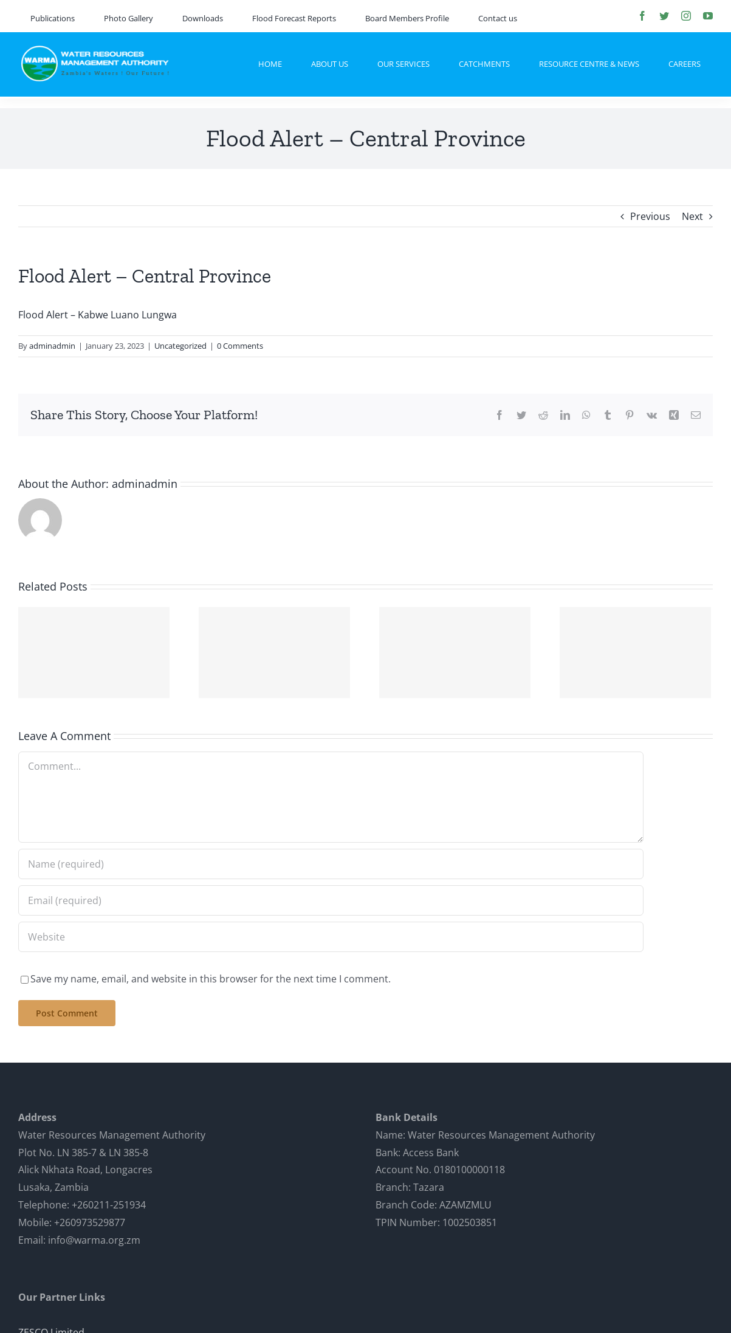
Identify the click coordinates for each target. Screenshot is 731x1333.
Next (692, 216)
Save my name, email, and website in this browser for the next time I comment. (210, 978)
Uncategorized (180, 345)
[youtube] (708, 16)
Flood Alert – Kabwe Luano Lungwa (97, 314)
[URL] (330, 937)
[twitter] (664, 16)
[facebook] (642, 16)
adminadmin (52, 345)
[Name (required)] (330, 864)
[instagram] (686, 16)
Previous (650, 216)
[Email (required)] (330, 900)
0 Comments (240, 345)
